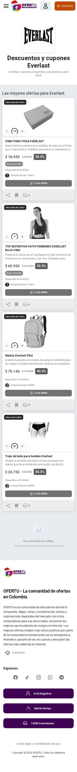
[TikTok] (27, 677)
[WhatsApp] (50, 677)
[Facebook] (15, 677)
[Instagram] (38, 677)
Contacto (15, 652)
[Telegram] (61, 677)
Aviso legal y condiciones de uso (38, 743)
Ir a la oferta (38, 183)
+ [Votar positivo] (22, 131)
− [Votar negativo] (7, 131)
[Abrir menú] (6, 6)
